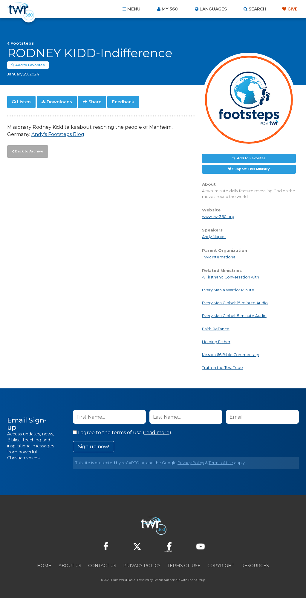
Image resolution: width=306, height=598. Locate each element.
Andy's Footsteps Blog (57, 134)
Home (44, 565)
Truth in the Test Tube (222, 367)
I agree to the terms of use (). (122, 432)
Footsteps (22, 43)
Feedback (123, 102)
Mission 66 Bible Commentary (230, 354)
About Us (70, 565)
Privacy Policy (191, 463)
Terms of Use (221, 463)
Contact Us (102, 565)
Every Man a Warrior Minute (228, 290)
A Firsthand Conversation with (230, 277)
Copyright (220, 565)
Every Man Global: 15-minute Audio (235, 303)
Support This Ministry (251, 169)
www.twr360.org (218, 216)
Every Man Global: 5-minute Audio (234, 316)
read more (156, 432)
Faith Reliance (216, 328)
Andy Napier (214, 236)
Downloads (59, 102)
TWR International (219, 257)
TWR (156, 580)
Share (94, 102)
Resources (255, 565)
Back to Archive (28, 151)
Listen (24, 102)
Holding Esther (216, 342)
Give (292, 9)
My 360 (170, 9)
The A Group (196, 580)
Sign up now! (93, 446)
